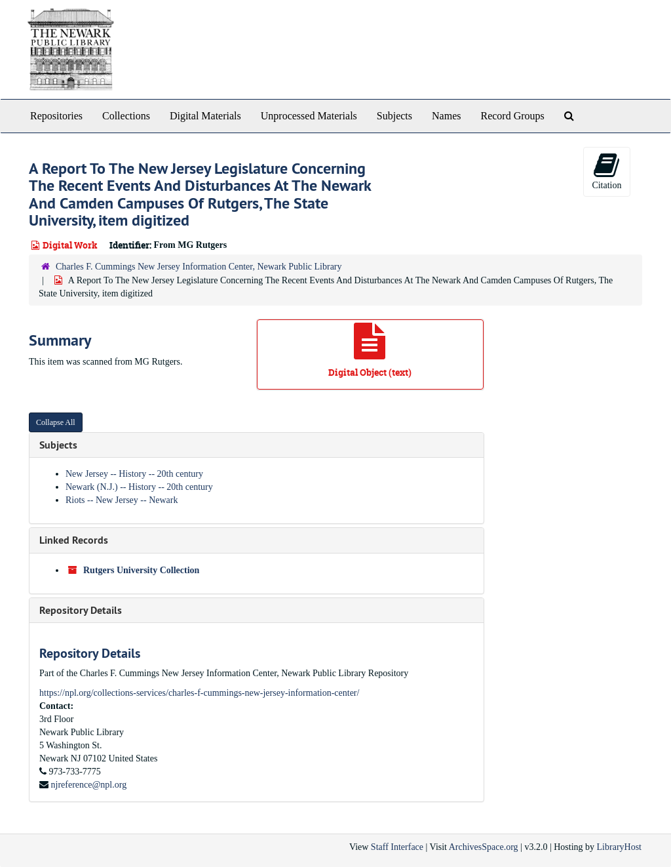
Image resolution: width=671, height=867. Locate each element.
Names (446, 115)
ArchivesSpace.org (483, 847)
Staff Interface (397, 847)
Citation (606, 170)
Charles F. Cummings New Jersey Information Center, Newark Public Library (199, 267)
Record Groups (512, 115)
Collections (126, 115)
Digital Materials (205, 115)
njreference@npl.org (89, 785)
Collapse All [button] (55, 422)
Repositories (56, 115)
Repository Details (80, 610)
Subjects (394, 115)
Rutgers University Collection (141, 570)
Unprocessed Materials (309, 115)
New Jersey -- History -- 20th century (134, 474)
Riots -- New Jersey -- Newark (122, 500)
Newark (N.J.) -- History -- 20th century (139, 487)
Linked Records (73, 540)
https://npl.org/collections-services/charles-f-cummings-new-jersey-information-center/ (199, 693)
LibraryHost (619, 847)
